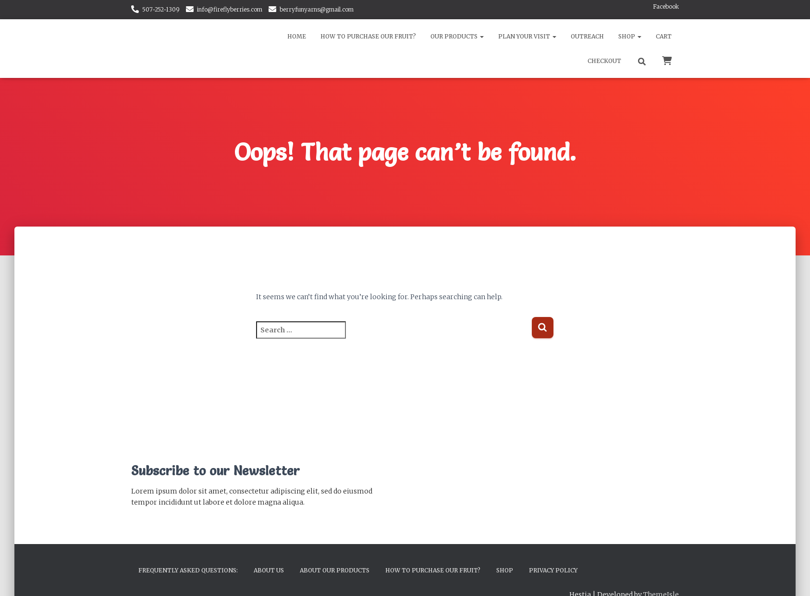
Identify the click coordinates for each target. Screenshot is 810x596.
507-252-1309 (161, 9)
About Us (269, 570)
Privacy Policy (553, 570)
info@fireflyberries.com (229, 9)
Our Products (457, 36)
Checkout (604, 60)
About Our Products (334, 570)
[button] (481, 36)
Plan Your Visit (527, 36)
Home (296, 36)
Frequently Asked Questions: (188, 570)
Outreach (587, 36)
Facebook (666, 6)
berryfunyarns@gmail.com (317, 9)
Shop (629, 36)
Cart (664, 36)
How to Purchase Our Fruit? (368, 36)
